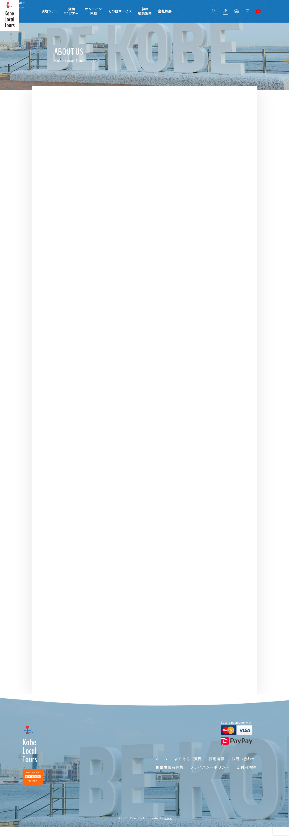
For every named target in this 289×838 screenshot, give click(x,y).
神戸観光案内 (145, 11)
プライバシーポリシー (208, 775)
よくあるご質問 (186, 766)
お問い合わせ (244, 766)
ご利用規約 (246, 775)
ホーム (158, 766)
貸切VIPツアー (71, 11)
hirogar (168, 829)
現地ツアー (49, 11)
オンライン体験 (93, 11)
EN (214, 11)
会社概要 (165, 11)
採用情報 (216, 766)
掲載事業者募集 (166, 775)
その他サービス (120, 11)
